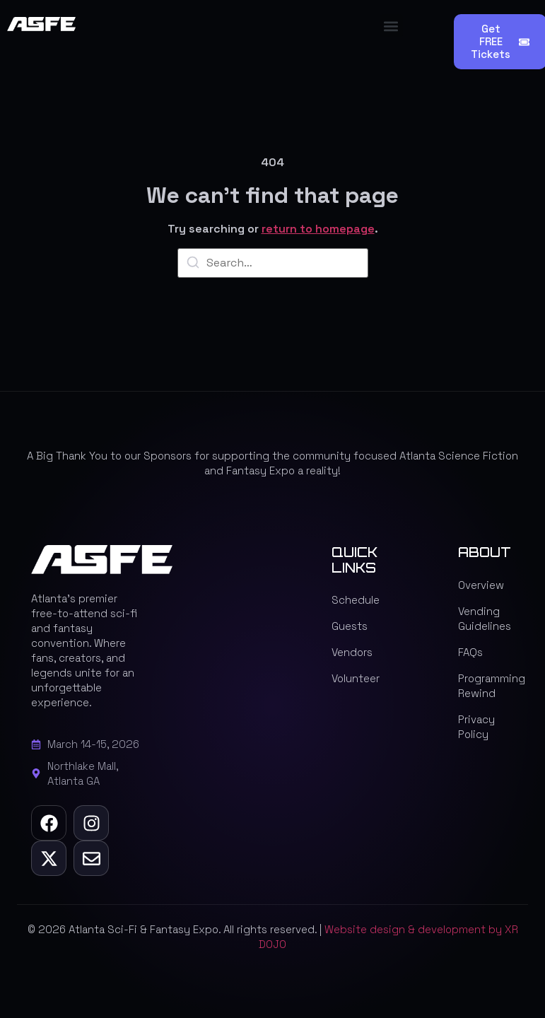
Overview (481, 585)
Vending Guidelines (484, 618)
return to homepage (318, 228)
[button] (391, 25)
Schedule (356, 600)
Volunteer (356, 678)
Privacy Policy (476, 727)
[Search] (193, 265)
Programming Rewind (486, 686)
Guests (350, 626)
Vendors (352, 652)
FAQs (470, 652)
